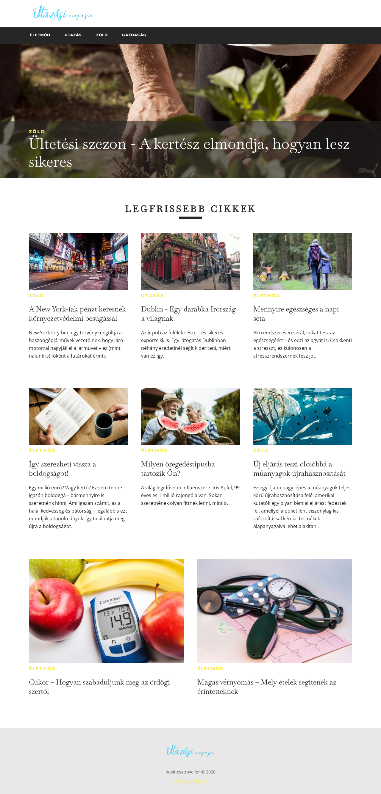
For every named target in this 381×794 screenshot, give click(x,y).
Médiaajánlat (190, 781)
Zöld (37, 131)
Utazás (152, 295)
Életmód (267, 295)
